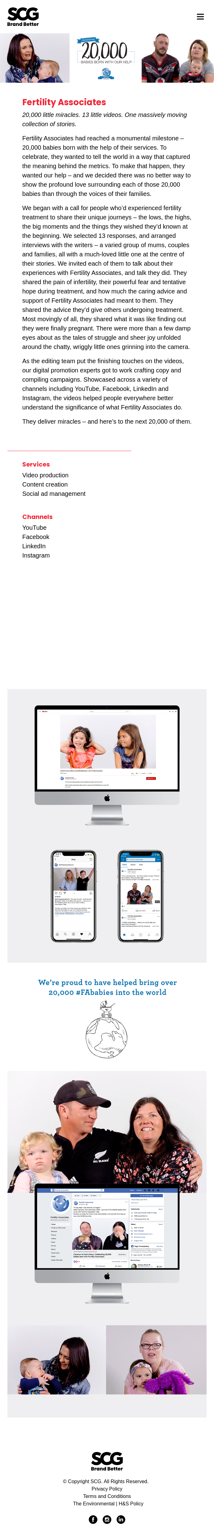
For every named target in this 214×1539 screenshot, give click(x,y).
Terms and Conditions (107, 1496)
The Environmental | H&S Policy (108, 1503)
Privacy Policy (107, 1488)
